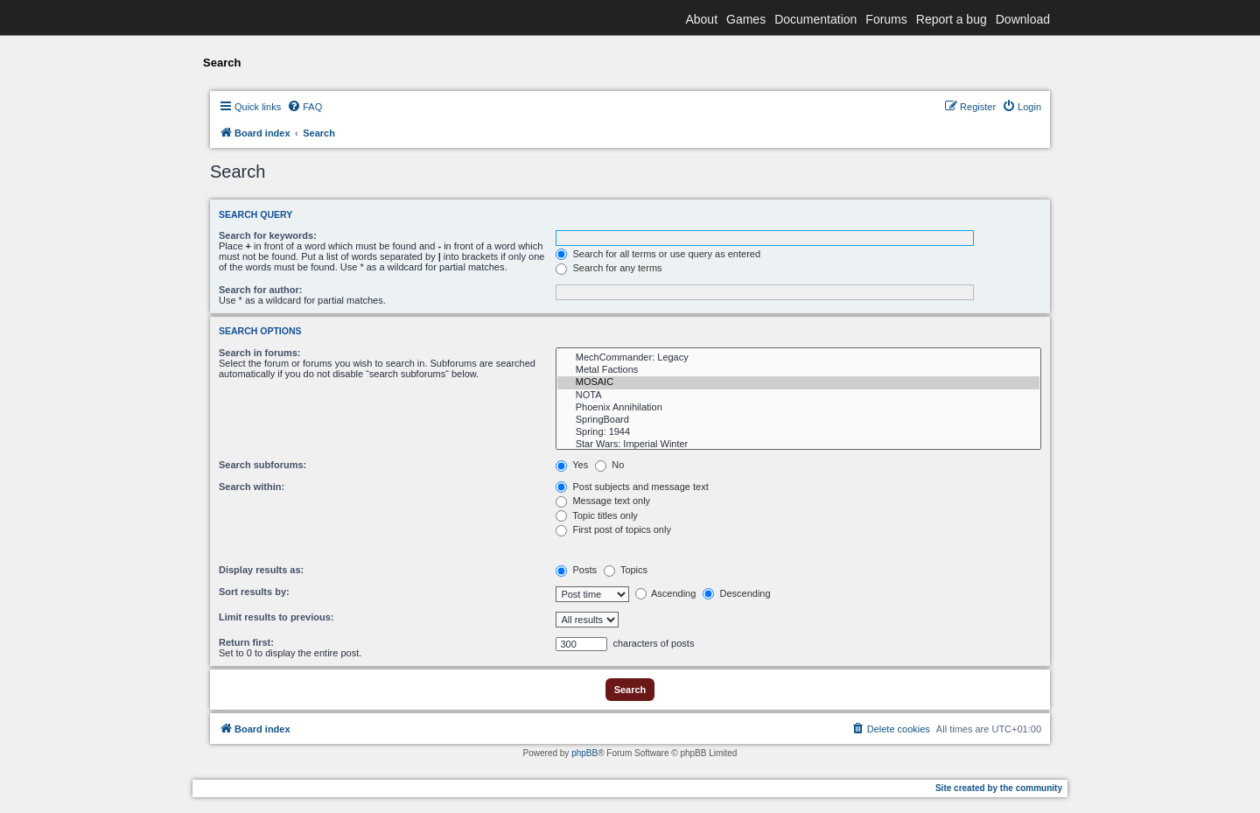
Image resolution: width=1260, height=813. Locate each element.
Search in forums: (260, 352)
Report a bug (951, 19)
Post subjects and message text (632, 486)
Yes (572, 464)
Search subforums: (262, 464)
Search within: (251, 486)
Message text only (603, 500)
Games (746, 19)
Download (1023, 19)
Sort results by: (254, 591)
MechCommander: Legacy (798, 358)
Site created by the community (998, 788)
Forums (885, 19)
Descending (736, 593)
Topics (626, 569)
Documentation (815, 19)
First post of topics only (613, 529)
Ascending (665, 593)
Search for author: (260, 289)
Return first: (246, 642)
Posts (576, 569)
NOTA (798, 395)
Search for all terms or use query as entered (658, 254)
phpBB (584, 753)
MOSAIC (798, 382)
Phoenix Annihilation (798, 408)
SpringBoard (798, 420)
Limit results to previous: (276, 617)
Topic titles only (596, 515)
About (701, 19)
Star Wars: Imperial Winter (798, 444)
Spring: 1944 (798, 432)
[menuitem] (304, 106)
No (609, 464)
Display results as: (261, 569)
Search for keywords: (268, 235)
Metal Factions (798, 370)
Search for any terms (609, 268)
